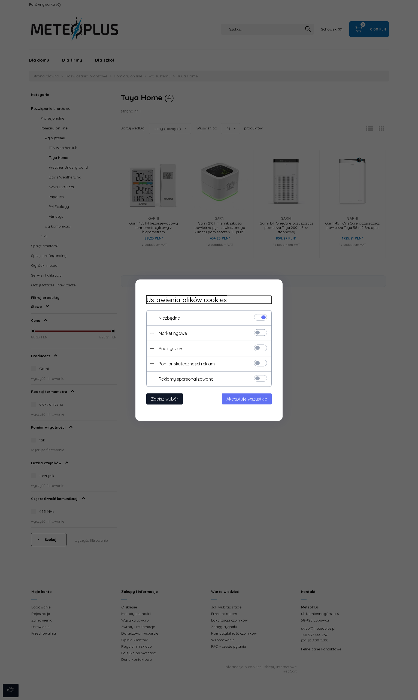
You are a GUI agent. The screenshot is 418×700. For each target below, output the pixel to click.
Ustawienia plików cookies (186, 300)
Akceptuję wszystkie (246, 398)
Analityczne (170, 348)
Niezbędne (169, 317)
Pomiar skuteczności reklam (187, 363)
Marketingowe (173, 333)
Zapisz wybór (164, 398)
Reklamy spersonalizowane (186, 378)
